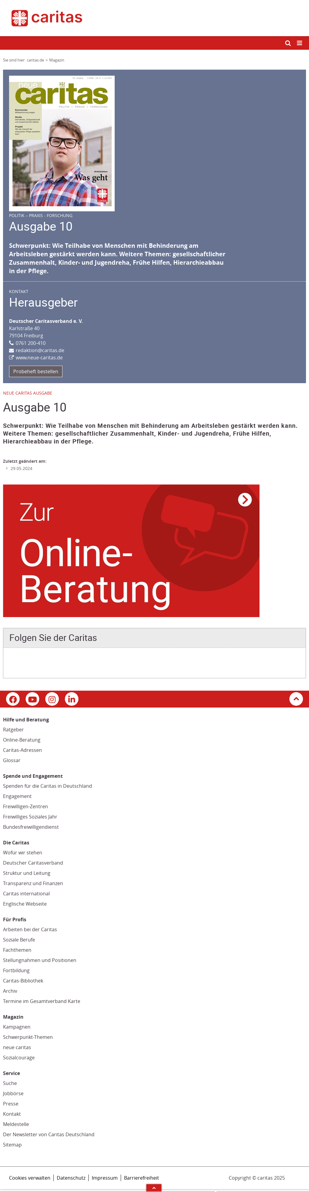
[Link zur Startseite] (154, 18)
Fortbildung (16, 970)
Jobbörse (13, 1093)
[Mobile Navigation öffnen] (300, 43)
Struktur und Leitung (26, 873)
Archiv (10, 991)
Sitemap (12, 1144)
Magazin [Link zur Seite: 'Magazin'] (56, 60)
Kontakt (12, 1114)
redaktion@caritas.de (40, 350)
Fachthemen (17, 950)
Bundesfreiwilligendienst (31, 827)
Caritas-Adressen (22, 750)
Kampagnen (16, 1026)
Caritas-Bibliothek (23, 980)
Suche (10, 1083)
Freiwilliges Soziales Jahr (30, 816)
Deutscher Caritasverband (33, 862)
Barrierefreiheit (141, 1178)
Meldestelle (16, 1124)
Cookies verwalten (29, 1178)
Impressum (105, 1178)
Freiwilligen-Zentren (25, 806)
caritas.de (35, 60)
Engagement (17, 796)
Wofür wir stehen (22, 852)
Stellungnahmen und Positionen (39, 960)
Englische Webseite (25, 903)
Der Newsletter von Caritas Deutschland (48, 1134)
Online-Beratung (21, 739)
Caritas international (26, 893)
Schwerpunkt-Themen (28, 1037)
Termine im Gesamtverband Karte (41, 1001)
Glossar (12, 760)
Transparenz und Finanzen (33, 883)
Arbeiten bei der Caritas (30, 929)
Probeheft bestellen (35, 371)
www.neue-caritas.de (39, 357)
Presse (10, 1103)
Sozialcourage (19, 1057)
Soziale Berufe (19, 939)
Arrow (153, 1187)
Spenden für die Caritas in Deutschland (47, 786)
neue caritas (17, 1047)
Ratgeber (13, 729)
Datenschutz (71, 1178)
